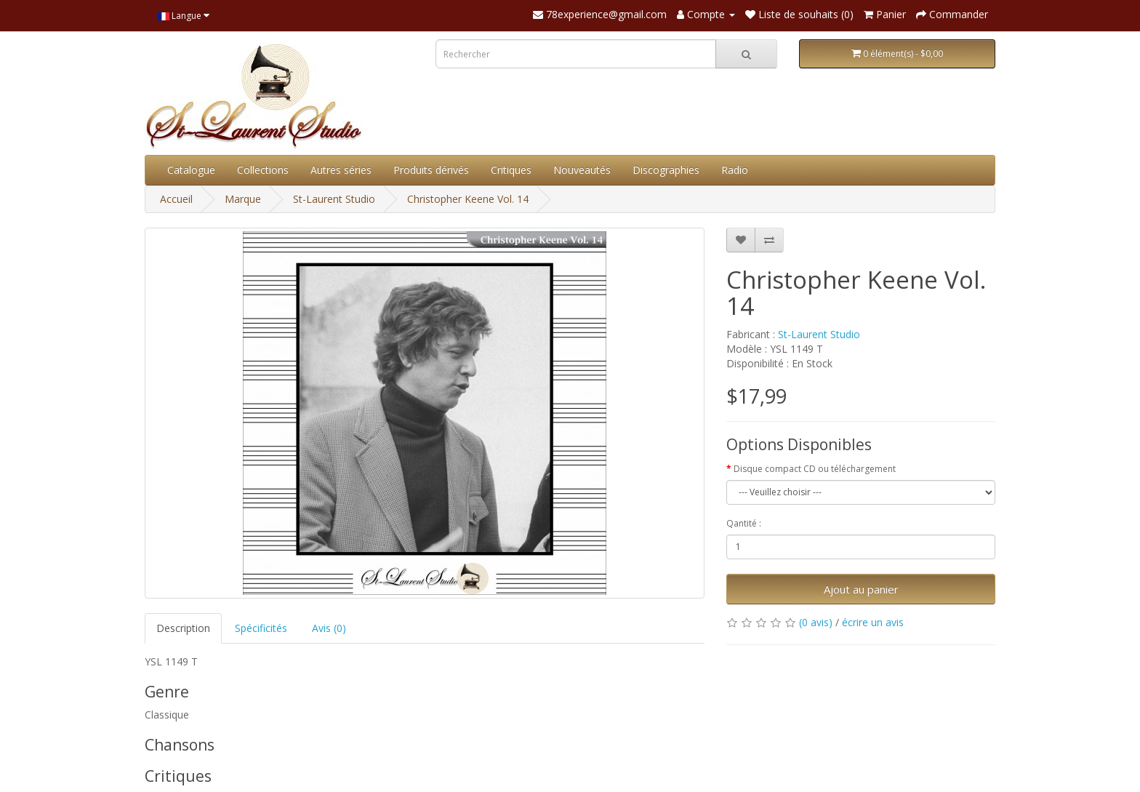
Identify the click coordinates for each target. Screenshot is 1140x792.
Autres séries (341, 170)
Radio (734, 170)
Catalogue (191, 170)
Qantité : (743, 523)
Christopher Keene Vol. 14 (468, 199)
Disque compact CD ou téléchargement (815, 469)
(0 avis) (815, 622)
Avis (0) (329, 628)
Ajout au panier (861, 589)
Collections (263, 170)
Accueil (176, 199)
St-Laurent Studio (334, 199)
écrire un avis (873, 622)
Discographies (666, 170)
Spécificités (261, 628)
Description (183, 628)
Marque (243, 199)
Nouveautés (582, 170)
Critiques (511, 170)
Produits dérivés (431, 170)
